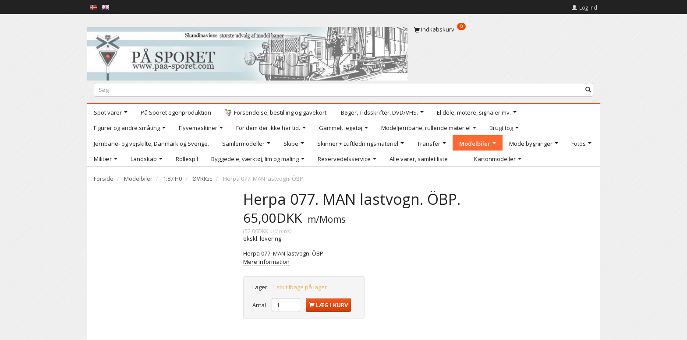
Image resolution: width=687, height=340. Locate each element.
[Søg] (588, 89)
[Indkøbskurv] (503, 29)
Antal (259, 305)
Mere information (266, 262)
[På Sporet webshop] (247, 52)
